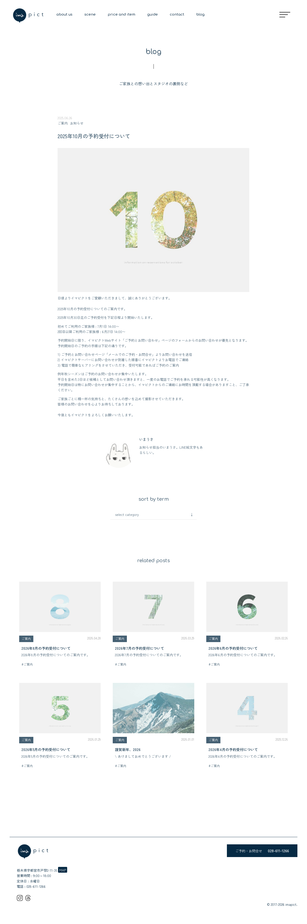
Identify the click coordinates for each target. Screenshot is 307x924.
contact (177, 14)
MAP (62, 870)
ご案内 (63, 123)
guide (152, 14)
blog (200, 14)
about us (64, 14)
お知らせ (76, 123)
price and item (121, 14)
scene (90, 14)
